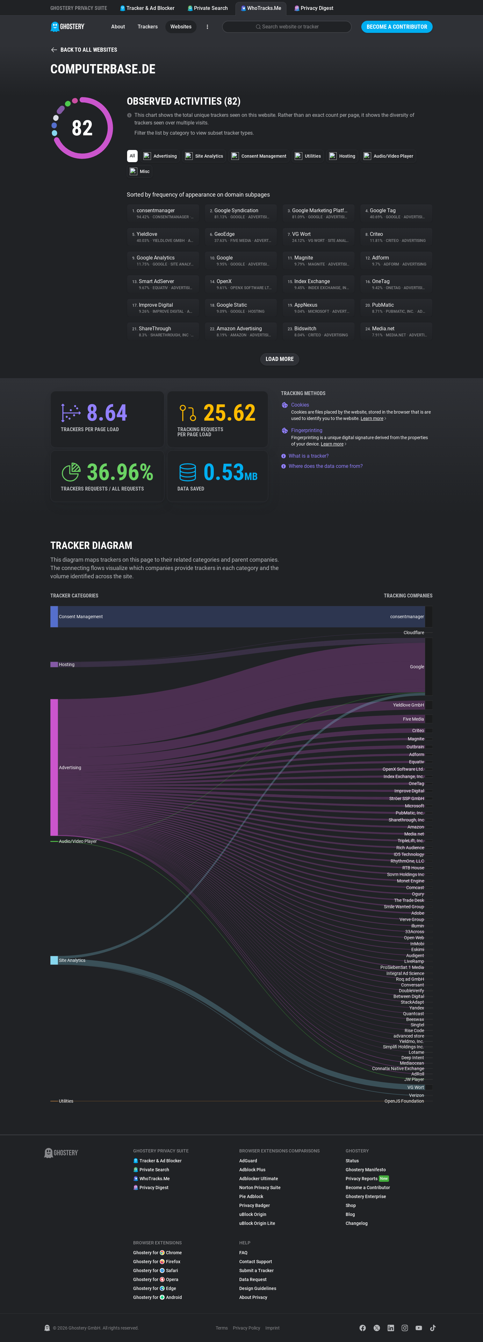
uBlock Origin (252, 1214)
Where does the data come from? (322, 466)
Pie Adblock (251, 1196)
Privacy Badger (254, 1205)
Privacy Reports (367, 1178)
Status (352, 1160)
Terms (222, 1328)
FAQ (243, 1252)
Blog (350, 1214)
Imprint (272, 1328)
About (118, 27)
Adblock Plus (252, 1169)
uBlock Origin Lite (257, 1223)
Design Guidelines (257, 1288)
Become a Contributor (397, 26)
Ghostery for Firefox (156, 1261)
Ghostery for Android (157, 1297)
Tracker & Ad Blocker (147, 8)
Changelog (357, 1223)
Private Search (207, 8)
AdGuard (248, 1160)
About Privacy (253, 1297)
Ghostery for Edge (154, 1288)
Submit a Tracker (256, 1270)
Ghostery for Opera (155, 1279)
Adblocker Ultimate (258, 1178)
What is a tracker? (305, 456)
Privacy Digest (313, 8)
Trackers (148, 27)
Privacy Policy (246, 1328)
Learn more (374, 418)
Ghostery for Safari (155, 1270)
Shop (351, 1205)
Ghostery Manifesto (366, 1169)
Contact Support (255, 1261)
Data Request (253, 1279)
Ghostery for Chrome (157, 1252)
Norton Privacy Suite (260, 1187)
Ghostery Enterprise (366, 1196)
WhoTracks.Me (261, 8)
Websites (180, 27)
